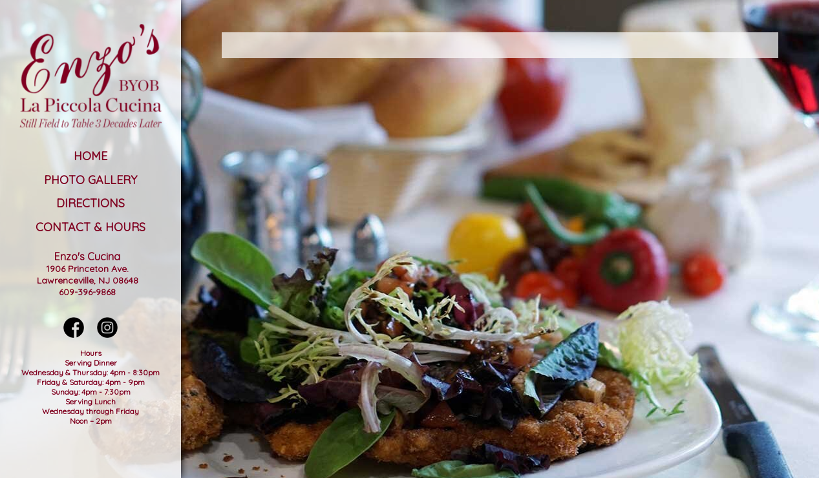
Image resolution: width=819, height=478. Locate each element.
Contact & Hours (90, 227)
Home (90, 156)
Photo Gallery (90, 179)
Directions (90, 203)
